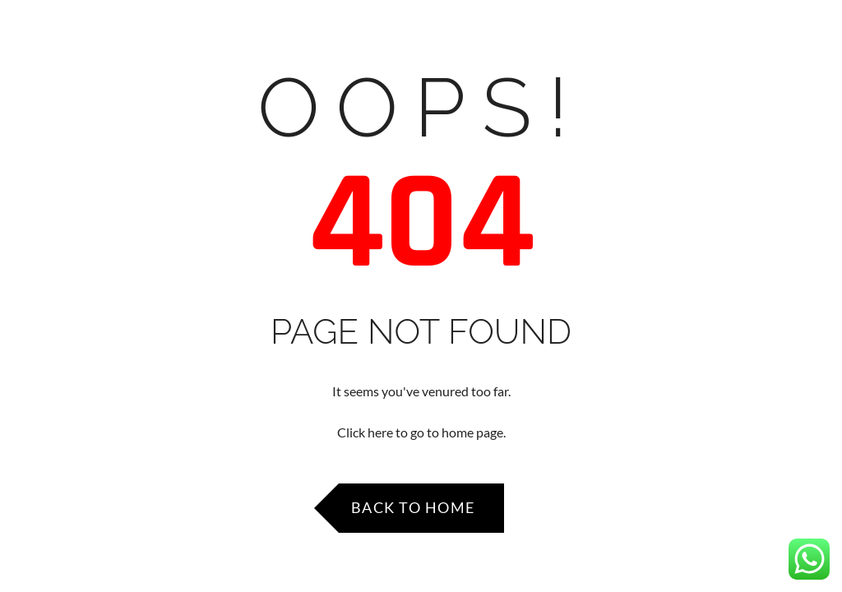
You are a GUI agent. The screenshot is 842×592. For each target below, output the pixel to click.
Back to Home (413, 507)
